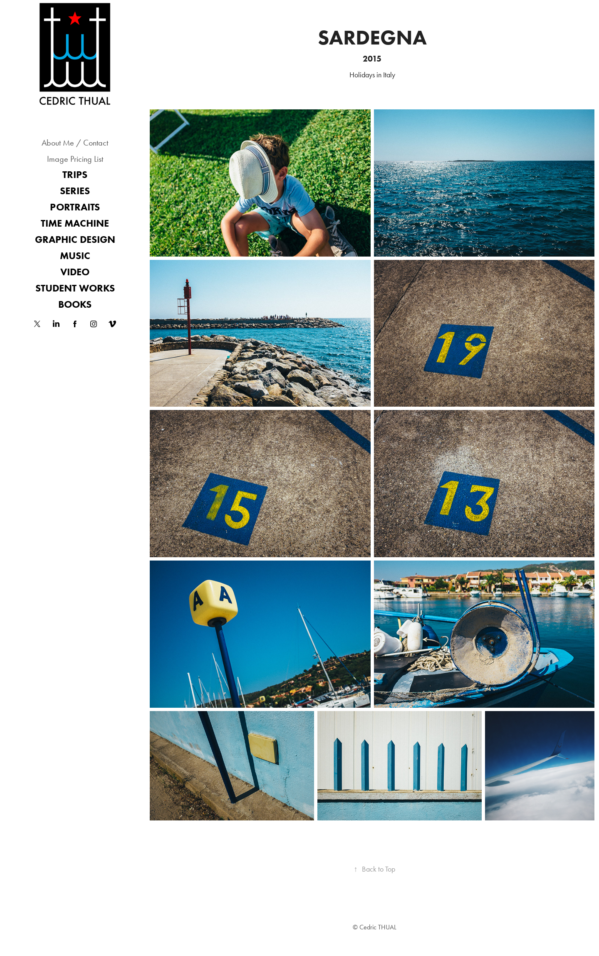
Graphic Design (75, 239)
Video (74, 272)
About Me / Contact (75, 143)
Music (75, 255)
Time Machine (75, 223)
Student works (75, 288)
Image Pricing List (75, 159)
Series (75, 191)
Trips (74, 174)
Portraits (75, 207)
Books (75, 304)
